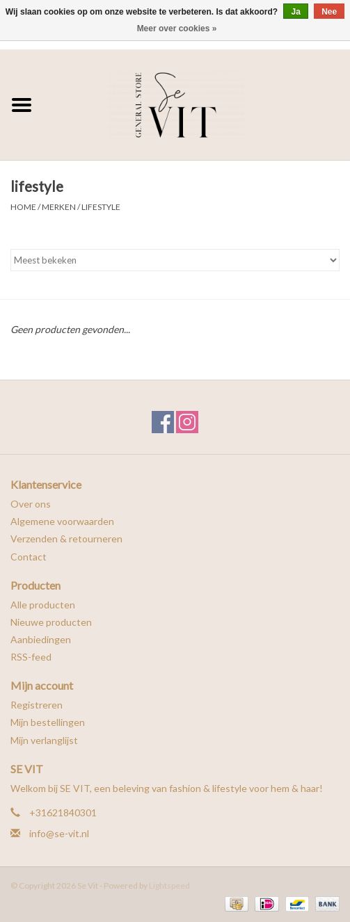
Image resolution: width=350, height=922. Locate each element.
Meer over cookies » (177, 28)
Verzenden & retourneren (66, 538)
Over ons (30, 504)
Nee (329, 12)
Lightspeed (169, 885)
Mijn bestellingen (47, 722)
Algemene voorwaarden (62, 521)
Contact (28, 557)
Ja (295, 12)
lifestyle (100, 207)
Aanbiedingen (40, 639)
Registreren (36, 705)
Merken (59, 207)
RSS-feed (30, 657)
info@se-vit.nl (59, 833)
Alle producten (42, 604)
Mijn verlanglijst (44, 740)
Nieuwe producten (51, 622)
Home (23, 207)
